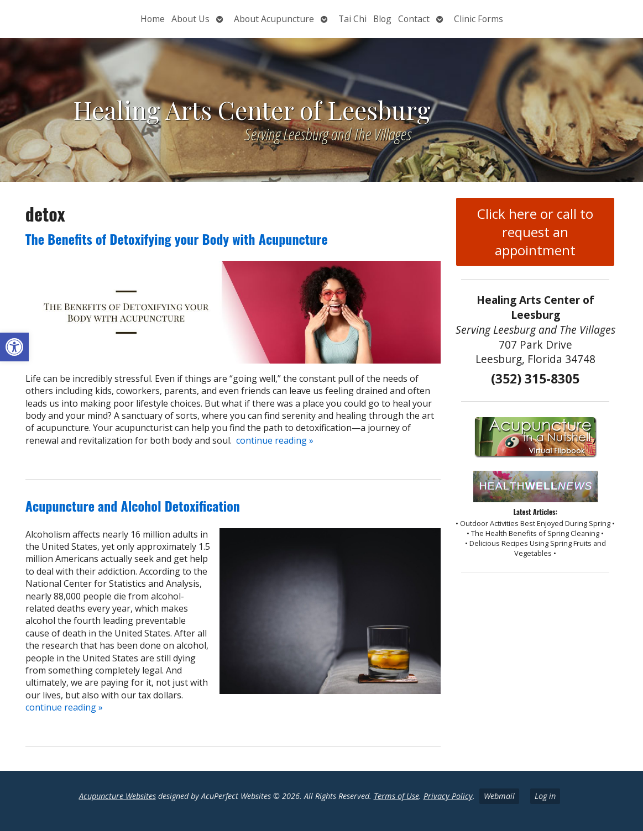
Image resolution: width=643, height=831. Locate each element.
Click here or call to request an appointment (535, 231)
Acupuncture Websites (117, 796)
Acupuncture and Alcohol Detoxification (132, 506)
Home (152, 19)
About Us (190, 19)
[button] (14, 347)
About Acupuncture (274, 19)
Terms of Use (396, 796)
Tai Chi (352, 19)
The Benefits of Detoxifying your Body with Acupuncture (176, 239)
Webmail (499, 796)
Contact (414, 19)
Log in (545, 796)
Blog (382, 19)
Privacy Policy (448, 796)
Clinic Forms (478, 19)
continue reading (274, 440)
